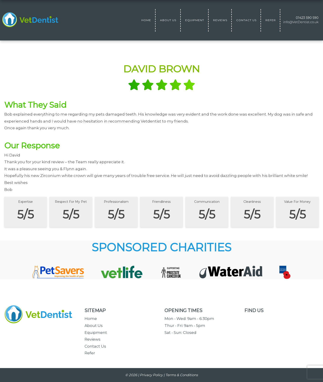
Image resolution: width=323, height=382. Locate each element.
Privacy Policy (151, 375)
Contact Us (95, 346)
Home (91, 318)
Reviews (92, 339)
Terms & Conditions (181, 375)
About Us (94, 325)
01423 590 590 (307, 18)
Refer (90, 353)
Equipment (96, 332)
